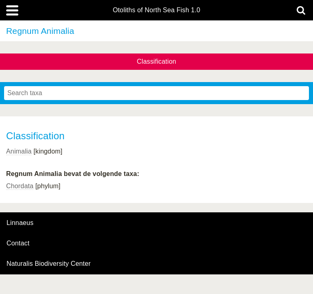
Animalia (19, 151)
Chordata (19, 186)
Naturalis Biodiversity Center (49, 264)
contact (18, 243)
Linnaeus (20, 223)
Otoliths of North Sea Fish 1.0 (157, 10)
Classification (156, 61)
